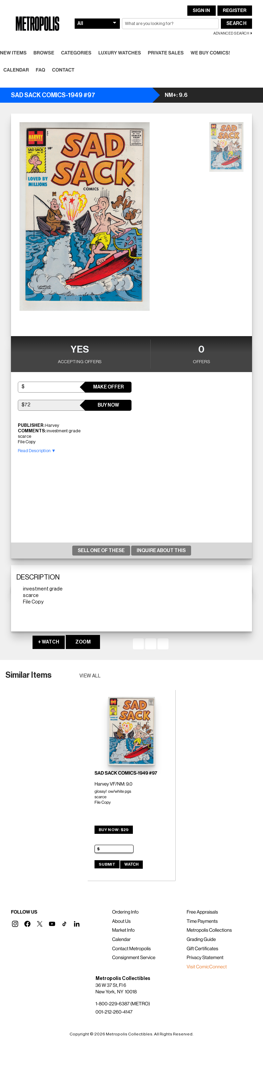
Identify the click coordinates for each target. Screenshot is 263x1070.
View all (90, 676)
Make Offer (108, 387)
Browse (44, 53)
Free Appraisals (202, 912)
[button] (15, 924)
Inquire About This (161, 550)
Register (235, 10)
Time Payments (202, 921)
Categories (76, 53)
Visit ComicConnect (207, 967)
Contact (63, 70)
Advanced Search (231, 33)
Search (236, 23)
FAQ (40, 70)
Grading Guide (201, 939)
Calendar (16, 70)
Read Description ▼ (37, 450)
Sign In (201, 10)
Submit (107, 864)
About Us (121, 921)
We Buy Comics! (210, 53)
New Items (13, 53)
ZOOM (83, 642)
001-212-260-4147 (114, 1012)
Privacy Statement (205, 957)
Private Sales (166, 53)
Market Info (123, 930)
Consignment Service (133, 957)
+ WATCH (48, 642)
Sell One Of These (101, 550)
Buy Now (108, 405)
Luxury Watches (119, 53)
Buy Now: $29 (114, 830)
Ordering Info (125, 912)
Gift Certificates (202, 948)
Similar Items (28, 675)
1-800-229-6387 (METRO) (123, 1004)
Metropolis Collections (209, 930)
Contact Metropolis (131, 948)
